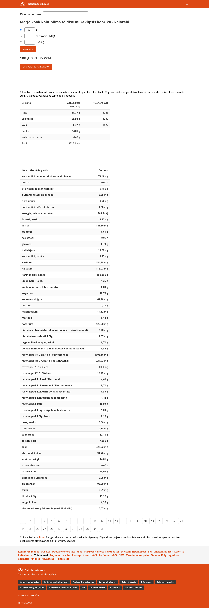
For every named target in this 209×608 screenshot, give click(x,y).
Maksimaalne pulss (137, 555)
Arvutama (27, 49)
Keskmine (115, 587)
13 (109, 521)
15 (123, 521)
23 (181, 521)
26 (37, 528)
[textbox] (65, 14)
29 (59, 528)
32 (80, 528)
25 (30, 528)
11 (95, 521)
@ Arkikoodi (25, 602)
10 (87, 521)
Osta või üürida (128, 582)
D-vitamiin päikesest (133, 551)
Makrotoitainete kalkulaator (101, 551)
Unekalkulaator (163, 551)
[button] (187, 4)
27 (44, 528)
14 (116, 521)
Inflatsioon (146, 582)
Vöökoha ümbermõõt (104, 555)
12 (102, 521)
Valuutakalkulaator (29, 582)
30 (66, 528)
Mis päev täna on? (133, 587)
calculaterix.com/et (28, 595)
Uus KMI (46, 551)
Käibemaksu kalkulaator (56, 582)
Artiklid (35, 558)
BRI (150, 551)
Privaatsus (48, 558)
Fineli (42, 537)
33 (87, 528)
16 (131, 521)
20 (159, 521)
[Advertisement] (104, 80)
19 (152, 521)
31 (73, 528)
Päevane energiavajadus (67, 551)
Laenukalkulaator (107, 582)
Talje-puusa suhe (60, 555)
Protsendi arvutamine (83, 582)
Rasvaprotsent (81, 555)
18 (145, 521)
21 (167, 521)
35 (102, 528)
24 (23, 528)
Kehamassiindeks (38, 4)
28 (51, 528)
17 (138, 521)
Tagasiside (62, 558)
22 (174, 521)
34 (95, 528)
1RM (121, 555)
